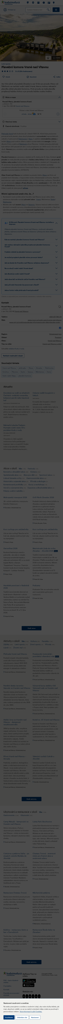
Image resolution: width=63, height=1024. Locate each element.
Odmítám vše (22, 1017)
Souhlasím (9, 1017)
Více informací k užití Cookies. (31, 1011)
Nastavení (35, 1017)
